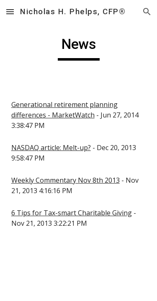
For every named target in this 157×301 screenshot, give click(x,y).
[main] (78, 48)
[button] (10, 11)
